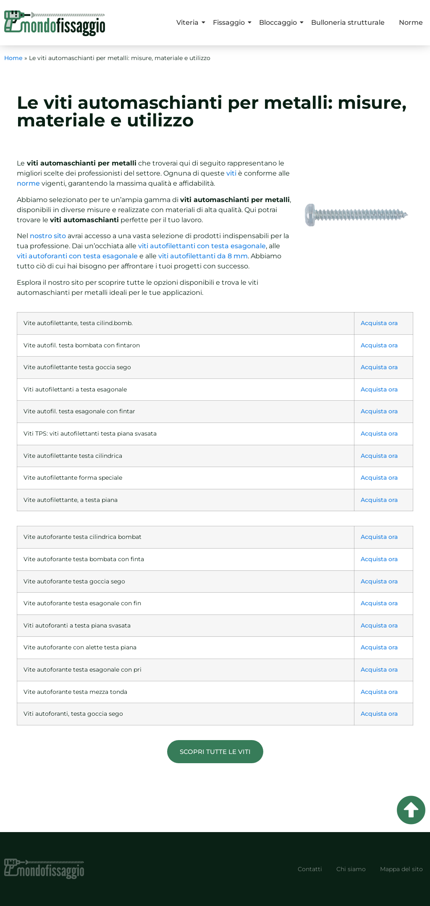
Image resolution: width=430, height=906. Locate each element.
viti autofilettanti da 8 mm (202, 256)
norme (28, 183)
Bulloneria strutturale (348, 22)
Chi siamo (351, 869)
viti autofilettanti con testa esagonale (202, 246)
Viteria (189, 22)
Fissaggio (230, 22)
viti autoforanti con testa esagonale (77, 256)
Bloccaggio (279, 22)
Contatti (310, 869)
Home (13, 58)
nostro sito (48, 236)
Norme (411, 22)
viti (231, 173)
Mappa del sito (401, 869)
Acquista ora (379, 323)
